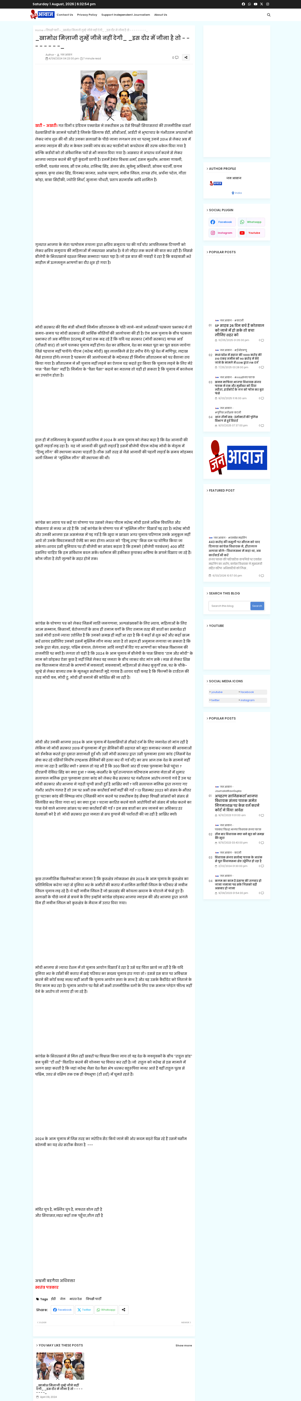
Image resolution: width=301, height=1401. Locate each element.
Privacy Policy (87, 15)
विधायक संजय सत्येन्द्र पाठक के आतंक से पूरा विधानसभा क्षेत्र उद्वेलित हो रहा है (238, 859)
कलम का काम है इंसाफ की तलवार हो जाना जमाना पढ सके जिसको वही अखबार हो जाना (238, 884)
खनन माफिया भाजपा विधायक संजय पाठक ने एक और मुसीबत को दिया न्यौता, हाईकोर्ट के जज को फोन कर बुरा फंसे (239, 388)
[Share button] (123, 1310)
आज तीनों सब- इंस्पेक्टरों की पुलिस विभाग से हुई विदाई (236, 419)
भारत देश (76, 1299)
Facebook (65, 1310)
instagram (225, 233)
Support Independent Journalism (125, 15)
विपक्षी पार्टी (52, 30)
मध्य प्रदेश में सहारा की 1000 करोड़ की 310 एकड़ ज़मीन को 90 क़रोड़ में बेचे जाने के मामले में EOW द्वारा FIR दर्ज (238, 358)
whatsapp (254, 222)
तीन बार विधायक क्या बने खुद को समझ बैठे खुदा (239, 836)
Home (39, 30)
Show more (184, 1345)
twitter (215, 700)
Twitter (86, 1310)
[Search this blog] (230, 606)
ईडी (53, 1299)
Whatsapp (108, 1310)
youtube (254, 233)
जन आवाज (233, 178)
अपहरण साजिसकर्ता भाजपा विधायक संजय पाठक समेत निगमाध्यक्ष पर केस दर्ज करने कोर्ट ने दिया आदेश (237, 803)
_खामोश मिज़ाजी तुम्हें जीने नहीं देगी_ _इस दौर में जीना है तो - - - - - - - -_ (59, 1389)
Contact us (65, 15)
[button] (269, 15)
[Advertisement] (114, 212)
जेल (62, 1299)
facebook (225, 222)
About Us (160, 15)
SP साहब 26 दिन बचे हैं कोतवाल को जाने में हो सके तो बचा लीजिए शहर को (239, 330)
